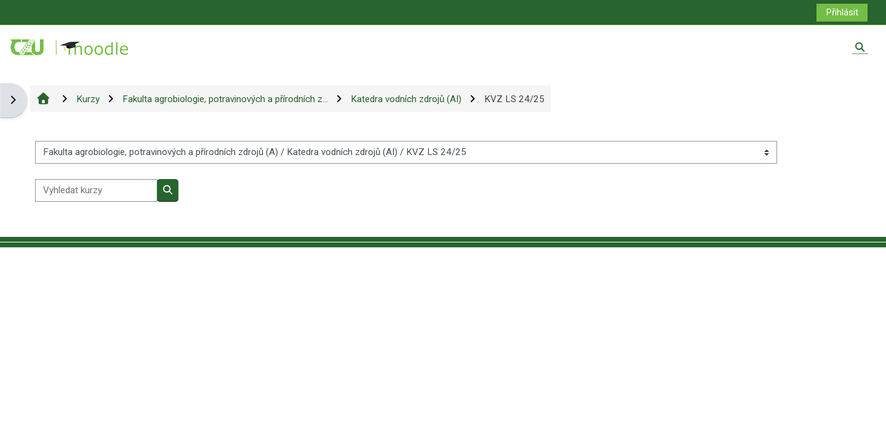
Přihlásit (842, 12)
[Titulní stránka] (70, 46)
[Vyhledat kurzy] (96, 190)
